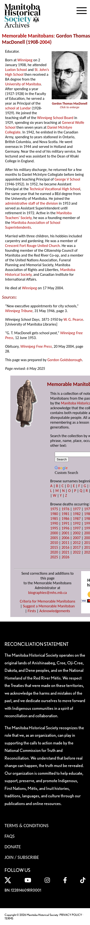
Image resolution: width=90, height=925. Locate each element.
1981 (65, 513)
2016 (65, 547)
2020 (54, 552)
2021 (65, 552)
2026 (65, 557)
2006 (65, 537)
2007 (76, 537)
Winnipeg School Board (55, 117)
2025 (54, 557)
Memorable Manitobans (28, 36)
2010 (54, 542)
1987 (76, 518)
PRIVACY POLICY (71, 915)
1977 (76, 509)
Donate (13, 846)
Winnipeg (25, 60)
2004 (45, 42)
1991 (65, 523)
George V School (67, 179)
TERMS (9, 918)
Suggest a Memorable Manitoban (49, 606)
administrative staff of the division (31, 203)
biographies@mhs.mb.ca (47, 592)
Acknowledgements (54, 611)
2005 (54, 537)
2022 (76, 552)
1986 (65, 518)
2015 (54, 547)
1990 (54, 523)
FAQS (10, 836)
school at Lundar (18, 108)
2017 (76, 547)
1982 (76, 513)
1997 (76, 528)
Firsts (32, 611)
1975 (54, 509)
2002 (76, 533)
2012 (76, 542)
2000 (54, 533)
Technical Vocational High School (55, 189)
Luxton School (16, 69)
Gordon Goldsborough (64, 360)
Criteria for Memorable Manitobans (47, 601)
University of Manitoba (23, 84)
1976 (65, 509)
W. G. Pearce (73, 319)
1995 (54, 528)
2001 (65, 533)
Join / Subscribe (22, 857)
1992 (76, 523)
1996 (65, 528)
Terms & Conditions (26, 825)
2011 (65, 542)
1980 (54, 513)
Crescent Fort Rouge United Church (32, 245)
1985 (54, 518)
